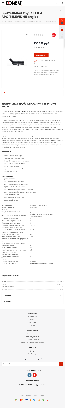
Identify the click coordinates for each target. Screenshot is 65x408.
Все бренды (32, 354)
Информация (32, 330)
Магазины (32, 322)
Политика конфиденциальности (32, 342)
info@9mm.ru (44, 385)
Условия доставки (32, 337)
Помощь (32, 347)
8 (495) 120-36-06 (25, 385)
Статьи (32, 351)
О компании (32, 317)
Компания (32, 313)
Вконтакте (29, 375)
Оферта (32, 325)
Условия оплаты (32, 334)
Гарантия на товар (32, 340)
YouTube (35, 375)
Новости (32, 320)
